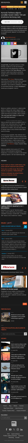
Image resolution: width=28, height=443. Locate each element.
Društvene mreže (22, 6)
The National (10, 143)
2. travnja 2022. (8, 238)
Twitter (16, 6)
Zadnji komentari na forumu (11, 226)
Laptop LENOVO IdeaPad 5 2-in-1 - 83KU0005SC (12, 207)
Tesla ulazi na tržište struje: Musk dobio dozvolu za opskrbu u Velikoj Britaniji (18, 356)
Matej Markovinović (10, 37)
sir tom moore (21, 8)
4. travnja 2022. (9, 230)
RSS (8, 434)
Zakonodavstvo (10, 6)
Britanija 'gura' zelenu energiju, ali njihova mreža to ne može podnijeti (18, 377)
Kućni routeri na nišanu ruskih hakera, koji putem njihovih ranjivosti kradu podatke (18, 345)
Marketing (11, 437)
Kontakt (17, 437)
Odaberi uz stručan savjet (9, 289)
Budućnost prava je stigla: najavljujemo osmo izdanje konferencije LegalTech (18, 316)
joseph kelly (3, 8)
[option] (14, 204)
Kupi (25, 223)
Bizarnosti (3, 6)
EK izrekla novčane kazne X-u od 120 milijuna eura (19, 397)
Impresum (21, 435)
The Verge (11, 79)
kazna (16, 8)
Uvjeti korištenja (15, 434)
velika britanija (10, 8)
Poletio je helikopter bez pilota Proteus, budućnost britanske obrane (18, 366)
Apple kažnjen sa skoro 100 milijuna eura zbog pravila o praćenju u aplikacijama (18, 387)
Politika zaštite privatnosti (10, 435)
